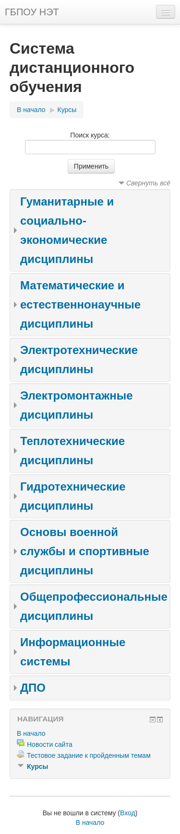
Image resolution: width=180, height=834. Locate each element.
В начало (31, 110)
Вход (127, 813)
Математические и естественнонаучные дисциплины (80, 304)
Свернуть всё (148, 183)
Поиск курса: (89, 135)
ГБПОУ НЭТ (32, 12)
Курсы (67, 110)
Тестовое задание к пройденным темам (89, 755)
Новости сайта (49, 744)
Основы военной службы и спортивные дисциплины (84, 551)
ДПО (33, 687)
